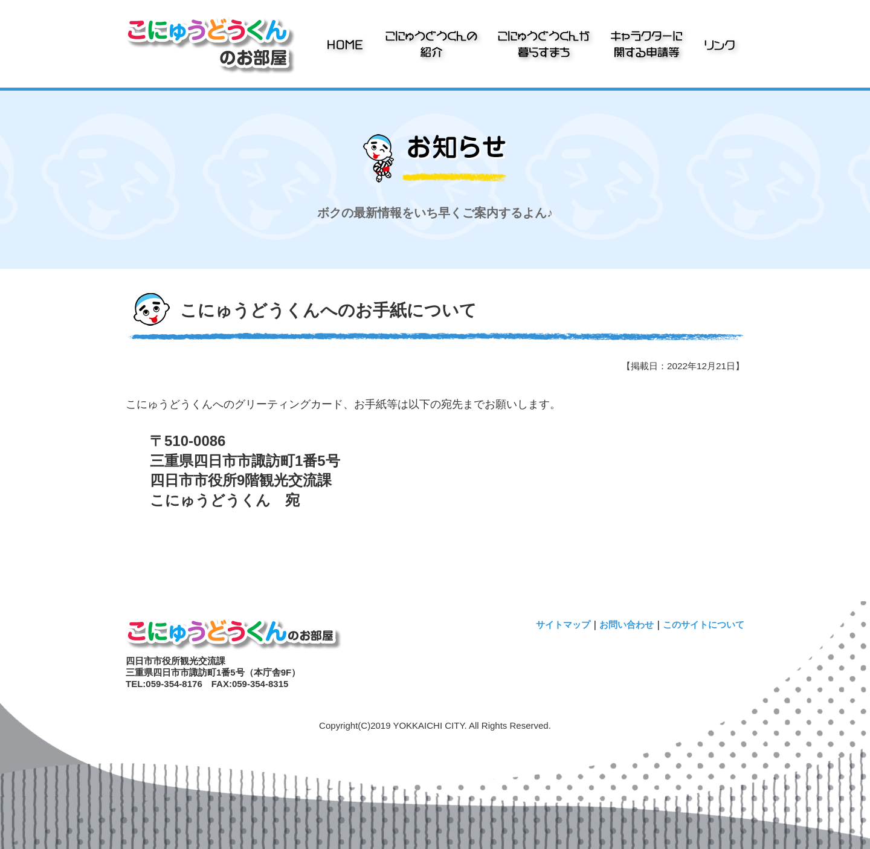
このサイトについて (703, 624)
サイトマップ (563, 624)
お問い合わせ (626, 624)
